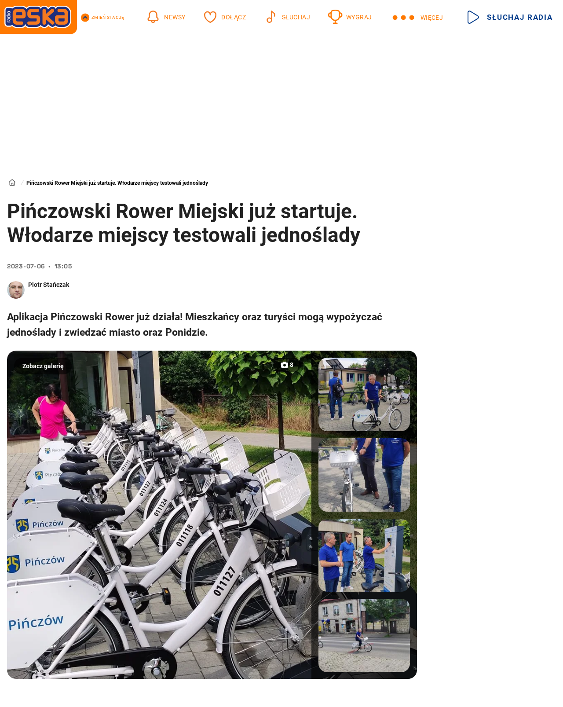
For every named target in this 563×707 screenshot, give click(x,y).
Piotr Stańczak (48, 284)
